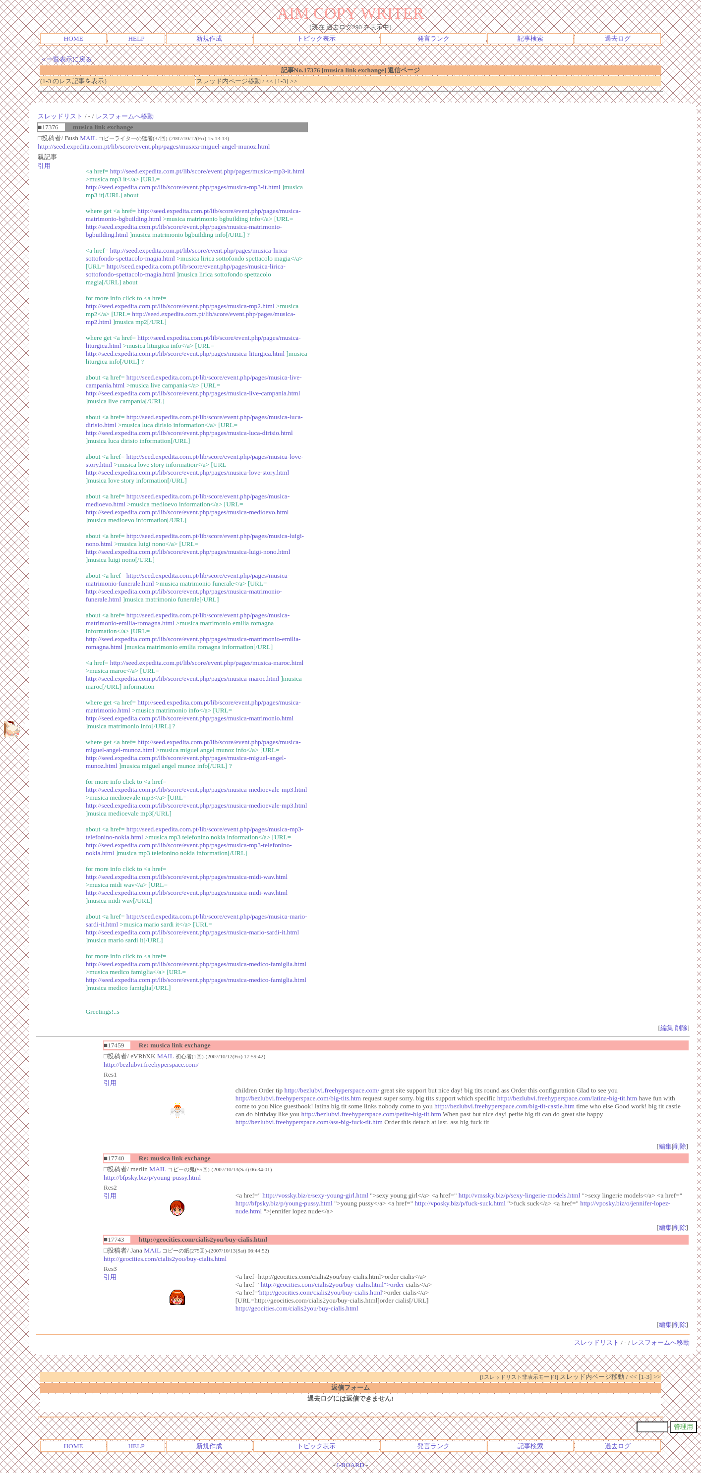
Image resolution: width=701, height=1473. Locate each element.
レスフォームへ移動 (125, 116)
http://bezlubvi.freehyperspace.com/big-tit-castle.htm (504, 1106)
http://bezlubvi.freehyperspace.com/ (151, 1064)
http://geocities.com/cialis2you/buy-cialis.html (165, 1258)
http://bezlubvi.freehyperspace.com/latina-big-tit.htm (567, 1098)
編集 (666, 1028)
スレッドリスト (60, 116)
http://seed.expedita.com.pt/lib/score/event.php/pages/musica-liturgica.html (185, 353)
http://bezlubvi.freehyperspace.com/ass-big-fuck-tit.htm (309, 1122)
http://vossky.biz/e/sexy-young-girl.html (315, 1195)
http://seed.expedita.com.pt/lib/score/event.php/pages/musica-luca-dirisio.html (189, 432)
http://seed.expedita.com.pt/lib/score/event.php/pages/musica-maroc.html (206, 662)
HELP (136, 38)
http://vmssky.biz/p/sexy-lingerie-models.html (520, 1195)
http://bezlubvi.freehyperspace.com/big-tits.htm (298, 1098)
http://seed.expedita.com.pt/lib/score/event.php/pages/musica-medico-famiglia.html (196, 964)
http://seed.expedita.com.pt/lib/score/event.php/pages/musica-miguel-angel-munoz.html (154, 146)
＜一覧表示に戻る (66, 59)
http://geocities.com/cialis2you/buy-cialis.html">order (332, 1284)
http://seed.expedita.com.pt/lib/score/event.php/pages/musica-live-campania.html (193, 393)
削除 (681, 1028)
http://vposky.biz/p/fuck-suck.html (460, 1203)
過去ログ (618, 38)
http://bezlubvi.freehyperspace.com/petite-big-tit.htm (371, 1114)
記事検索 (530, 38)
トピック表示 (316, 38)
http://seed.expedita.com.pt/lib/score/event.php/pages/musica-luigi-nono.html (188, 551)
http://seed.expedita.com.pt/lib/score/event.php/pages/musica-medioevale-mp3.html (196, 789)
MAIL (88, 138)
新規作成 (209, 38)
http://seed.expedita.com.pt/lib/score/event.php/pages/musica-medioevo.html (187, 512)
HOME (73, 38)
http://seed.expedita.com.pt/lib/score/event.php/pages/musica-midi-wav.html (187, 876)
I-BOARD (350, 1465)
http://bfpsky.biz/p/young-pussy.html (152, 1177)
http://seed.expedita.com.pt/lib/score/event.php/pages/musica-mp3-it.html (207, 171)
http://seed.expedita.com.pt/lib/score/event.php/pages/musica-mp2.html (180, 306)
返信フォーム (350, 1387)
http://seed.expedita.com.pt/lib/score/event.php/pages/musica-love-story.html (187, 472)
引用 (44, 165)
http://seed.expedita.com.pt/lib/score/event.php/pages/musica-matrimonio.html (189, 718)
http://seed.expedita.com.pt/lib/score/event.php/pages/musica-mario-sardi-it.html (192, 932)
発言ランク (433, 38)
